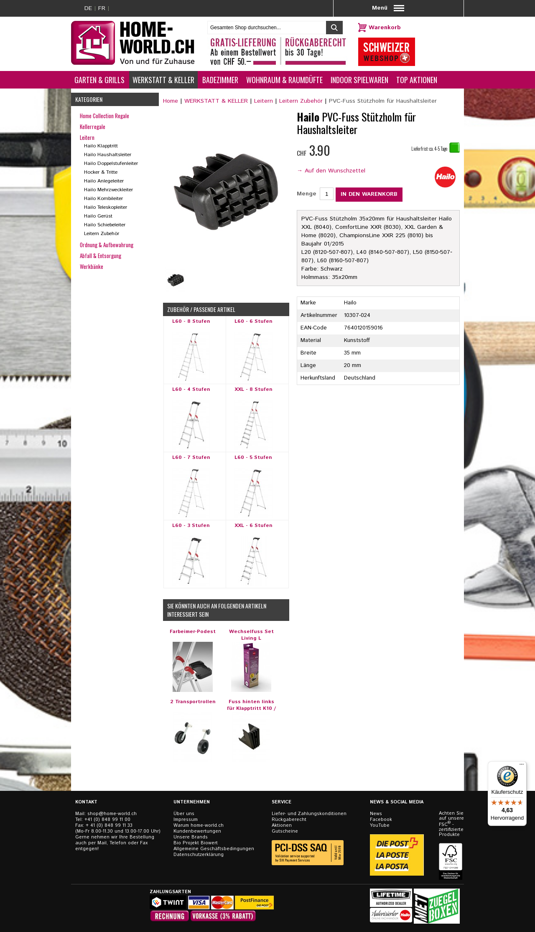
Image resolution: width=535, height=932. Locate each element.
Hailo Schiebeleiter (104, 224)
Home (170, 101)
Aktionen (282, 825)
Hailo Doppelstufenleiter (111, 163)
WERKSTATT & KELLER (216, 101)
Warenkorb (385, 27)
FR (101, 8)
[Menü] (522, 766)
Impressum (185, 819)
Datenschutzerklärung (198, 854)
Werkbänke (91, 266)
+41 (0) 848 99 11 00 (107, 819)
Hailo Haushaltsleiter (107, 154)
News (376, 813)
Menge (306, 194)
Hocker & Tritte (100, 172)
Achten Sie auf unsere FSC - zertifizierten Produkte (451, 824)
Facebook (381, 819)
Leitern (263, 101)
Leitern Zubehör (301, 101)
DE (88, 8)
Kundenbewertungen (197, 831)
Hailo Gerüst (98, 216)
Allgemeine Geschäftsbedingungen (213, 849)
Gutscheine (285, 831)
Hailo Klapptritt (101, 145)
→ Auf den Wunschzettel (331, 171)
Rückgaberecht (289, 819)
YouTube (380, 825)
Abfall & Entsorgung (100, 255)
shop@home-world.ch (112, 813)
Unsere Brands (190, 837)
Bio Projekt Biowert (195, 843)
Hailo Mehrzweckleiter (108, 189)
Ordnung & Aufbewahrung (106, 245)
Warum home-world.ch (198, 825)
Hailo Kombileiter (103, 198)
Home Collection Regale (104, 115)
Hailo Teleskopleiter (105, 207)
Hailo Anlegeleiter (104, 181)
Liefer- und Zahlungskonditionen (309, 813)
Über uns (183, 813)
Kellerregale (92, 126)
